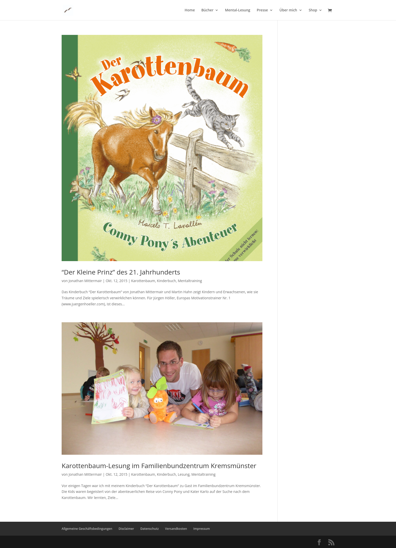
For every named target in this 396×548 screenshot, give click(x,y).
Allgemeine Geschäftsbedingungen (87, 529)
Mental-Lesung (237, 10)
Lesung (184, 474)
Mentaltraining (190, 280)
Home (190, 10)
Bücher (207, 10)
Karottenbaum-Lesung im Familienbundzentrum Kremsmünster (159, 465)
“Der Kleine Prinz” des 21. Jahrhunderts (121, 272)
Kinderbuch (166, 280)
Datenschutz (149, 529)
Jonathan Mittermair (85, 280)
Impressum (201, 529)
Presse (262, 10)
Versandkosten (176, 529)
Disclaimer (126, 529)
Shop (313, 10)
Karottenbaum (143, 280)
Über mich (288, 10)
